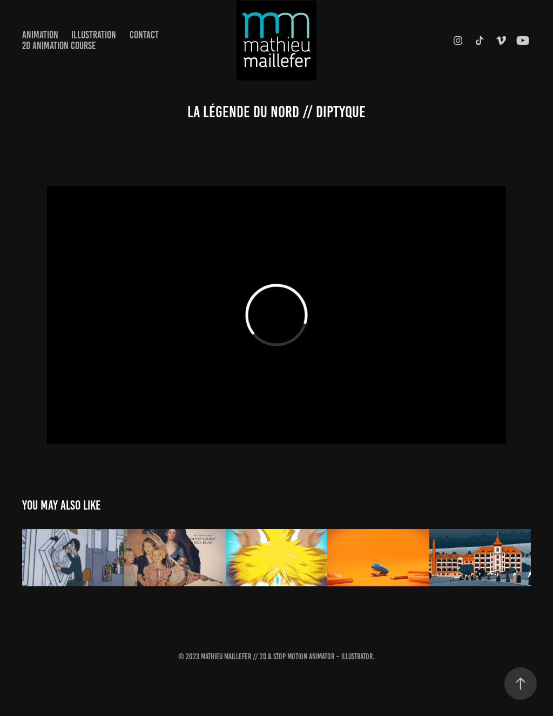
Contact (144, 35)
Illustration (93, 35)
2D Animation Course (59, 45)
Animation (40, 35)
